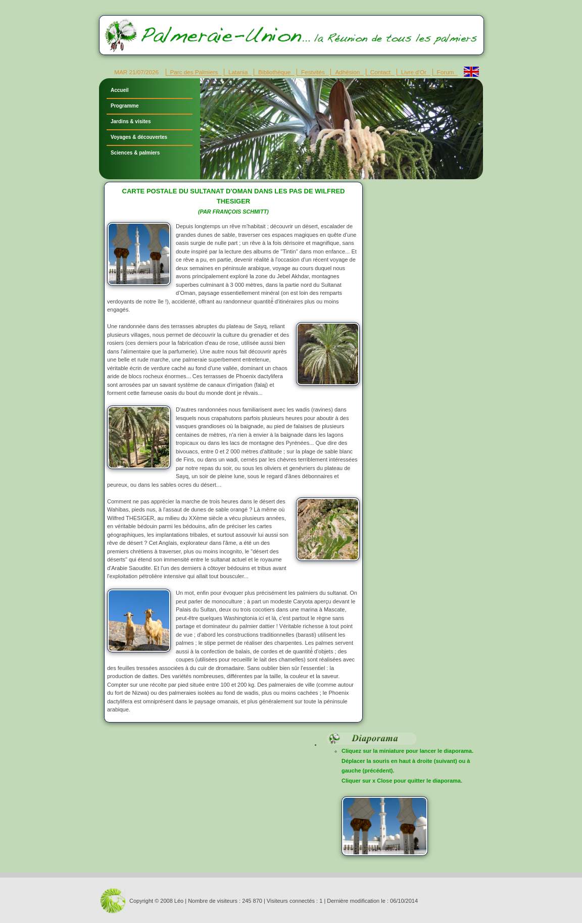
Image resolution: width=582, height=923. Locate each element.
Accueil (120, 90)
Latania (238, 72)
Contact (380, 72)
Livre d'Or (413, 72)
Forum (445, 72)
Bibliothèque (274, 72)
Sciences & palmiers (135, 153)
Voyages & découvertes (139, 137)
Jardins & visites (131, 121)
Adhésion (347, 72)
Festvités (313, 72)
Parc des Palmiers (194, 72)
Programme (125, 106)
